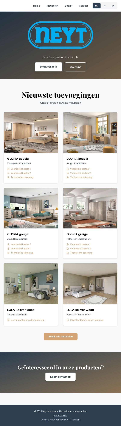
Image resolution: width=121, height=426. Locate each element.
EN (113, 5)
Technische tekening (20, 177)
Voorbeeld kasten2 (19, 173)
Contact (83, 5)
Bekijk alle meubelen (60, 336)
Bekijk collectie (48, 66)
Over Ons (75, 66)
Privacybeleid (60, 415)
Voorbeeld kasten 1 (19, 169)
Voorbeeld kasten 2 (79, 173)
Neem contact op (60, 376)
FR (105, 5)
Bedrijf (68, 5)
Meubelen (52, 5)
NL (96, 5)
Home (36, 5)
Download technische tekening (25, 320)
